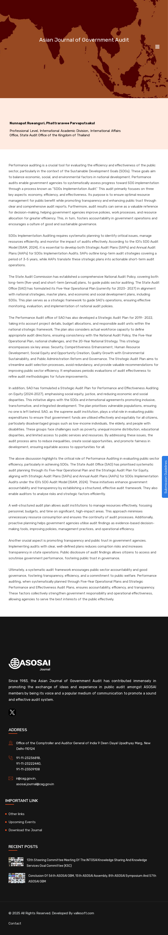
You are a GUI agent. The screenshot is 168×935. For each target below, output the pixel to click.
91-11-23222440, (28, 764)
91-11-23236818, (28, 758)
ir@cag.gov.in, (26, 778)
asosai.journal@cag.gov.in (35, 784)
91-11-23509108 (28, 769)
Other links (16, 814)
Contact (15, 923)
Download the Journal (25, 830)
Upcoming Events (22, 822)
